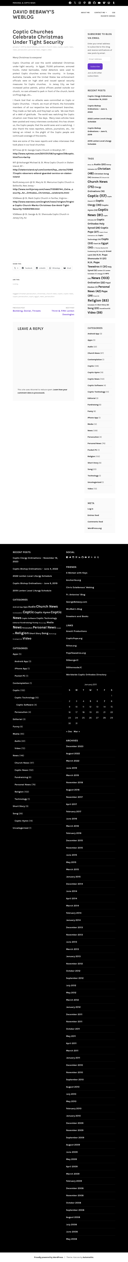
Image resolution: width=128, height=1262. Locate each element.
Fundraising (93, 404)
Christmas (41, 294)
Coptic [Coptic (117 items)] (97, 196)
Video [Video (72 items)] (27, 638)
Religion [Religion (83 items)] (98, 300)
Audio (90, 346)
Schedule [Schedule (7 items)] (92, 305)
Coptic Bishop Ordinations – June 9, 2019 (97, 131)
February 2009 (74, 1181)
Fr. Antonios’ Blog (75, 594)
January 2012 (73, 1007)
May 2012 (71, 992)
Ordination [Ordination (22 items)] (96, 282)
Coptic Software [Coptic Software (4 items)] (29, 618)
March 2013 (72, 949)
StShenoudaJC (74, 667)
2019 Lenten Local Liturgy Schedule (32, 590)
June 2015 (71, 855)
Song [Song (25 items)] (45, 633)
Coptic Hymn (94, 372)
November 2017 (74, 797)
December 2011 (74, 1014)
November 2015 (74, 847)
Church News (51, 47)
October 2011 (73, 1028)
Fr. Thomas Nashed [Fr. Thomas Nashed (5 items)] (100, 248)
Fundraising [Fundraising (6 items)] (93, 251)
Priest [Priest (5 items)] (96, 296)
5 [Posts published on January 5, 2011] (90, 701)
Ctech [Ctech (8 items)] (97, 244)
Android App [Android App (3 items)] (18, 607)
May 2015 (71, 862)
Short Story (93, 463)
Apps (90, 340)
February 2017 (73, 811)
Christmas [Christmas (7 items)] (97, 177)
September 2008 (75, 1210)
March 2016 (72, 826)
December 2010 (74, 1065)
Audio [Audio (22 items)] (32, 606)
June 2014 (71, 891)
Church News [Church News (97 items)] (47, 606)
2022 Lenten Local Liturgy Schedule (32, 576)
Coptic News (68, 47)
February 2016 (73, 833)
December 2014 (74, 884)
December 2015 (74, 840)
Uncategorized (94, 482)
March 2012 (72, 1000)
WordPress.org (95, 528)
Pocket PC (92, 450)
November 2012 (74, 963)
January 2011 (73, 1057)
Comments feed (95, 521)
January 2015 (73, 876)
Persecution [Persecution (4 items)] (27, 628)
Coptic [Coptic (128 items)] (28, 612)
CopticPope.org (74, 638)
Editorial (91, 398)
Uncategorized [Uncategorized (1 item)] (17, 639)
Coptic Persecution (20, 296)
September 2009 (75, 1137)
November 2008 (75, 1195)
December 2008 (75, 1188)
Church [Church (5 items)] (105, 177)
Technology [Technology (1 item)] (52, 634)
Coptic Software (95, 385)
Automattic (88, 1257)
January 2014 (73, 920)
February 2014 (73, 913)
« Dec (69, 731)
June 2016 (71, 818)
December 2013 (74, 927)
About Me (85, 13)
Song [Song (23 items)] (93, 308)
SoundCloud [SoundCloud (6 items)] (105, 308)
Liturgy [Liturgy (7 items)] (101, 274)
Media (90, 424)
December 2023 (74, 746)
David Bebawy (32, 47)
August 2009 (73, 1144)
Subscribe (95, 66)
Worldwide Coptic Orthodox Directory (86, 674)
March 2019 (72, 775)
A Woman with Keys (76, 572)
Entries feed (93, 515)
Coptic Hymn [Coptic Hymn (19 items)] (42, 612)
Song (90, 469)
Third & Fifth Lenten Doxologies (59, 311)
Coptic (60, 47)
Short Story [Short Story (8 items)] (103, 305)
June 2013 (71, 942)
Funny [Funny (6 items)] (102, 251)
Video (50, 50)
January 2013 (73, 956)
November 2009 (74, 1130)
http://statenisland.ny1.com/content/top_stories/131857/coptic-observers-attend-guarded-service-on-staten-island (43, 173)
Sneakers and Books (77, 616)
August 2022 (73, 753)
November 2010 (74, 1072)
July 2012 (71, 985)
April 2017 (71, 804)
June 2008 (72, 1231)
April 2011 (71, 1043)
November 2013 (74, 934)
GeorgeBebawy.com (76, 602)
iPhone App (93, 417)
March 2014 (72, 905)
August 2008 (73, 1217)
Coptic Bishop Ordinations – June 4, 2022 (97, 109)
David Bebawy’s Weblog (33, 14)
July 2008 (71, 1224)
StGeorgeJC (72, 660)
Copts (31, 296)
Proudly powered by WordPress (48, 1257)
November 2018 (74, 782)
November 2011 (74, 1021)
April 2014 (71, 898)
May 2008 (71, 1239)
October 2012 (73, 970)
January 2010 (73, 1115)
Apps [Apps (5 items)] (25, 607)
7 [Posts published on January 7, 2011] (104, 701)
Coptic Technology (96, 392)
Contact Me (99, 13)
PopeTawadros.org (76, 653)
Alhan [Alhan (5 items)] (91, 164)
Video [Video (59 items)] (95, 312)
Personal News (34, 50)
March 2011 (72, 1050)
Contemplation (95, 359)
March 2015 (72, 869)
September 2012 (75, 978)
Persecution (22, 50)
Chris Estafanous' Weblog (80, 587)
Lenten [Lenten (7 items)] (101, 270)
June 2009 (72, 1152)
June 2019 (71, 768)
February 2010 (73, 1108)
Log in (90, 509)
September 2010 (75, 1079)
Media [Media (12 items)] (50, 622)
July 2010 (71, 1094)
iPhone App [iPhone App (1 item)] (42, 623)
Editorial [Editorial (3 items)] (16, 623)
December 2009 (74, 1123)
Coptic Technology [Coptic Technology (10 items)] (46, 618)
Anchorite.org (73, 580)
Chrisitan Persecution (27, 294)
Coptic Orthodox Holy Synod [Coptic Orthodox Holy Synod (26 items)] (96, 223)
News (15, 50)
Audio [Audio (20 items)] (100, 164)
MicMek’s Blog (74, 609)
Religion (44, 50)
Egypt (36, 296)
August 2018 (72, 789)
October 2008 (73, 1202)
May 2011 (71, 1036)
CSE (113, 13)
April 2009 (72, 1166)
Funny (90, 411)
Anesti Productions (76, 631)
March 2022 (72, 760)
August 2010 (72, 1086)
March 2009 (72, 1173)
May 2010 (71, 1101)
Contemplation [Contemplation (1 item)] (17, 613)
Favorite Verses (108, 16)
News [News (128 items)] (17, 627)
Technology (93, 475)
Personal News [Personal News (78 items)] (44, 627)
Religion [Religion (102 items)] (22, 633)
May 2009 (71, 1159)
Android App (93, 333)
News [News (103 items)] (100, 278)
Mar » (77, 731)
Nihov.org (71, 645)
